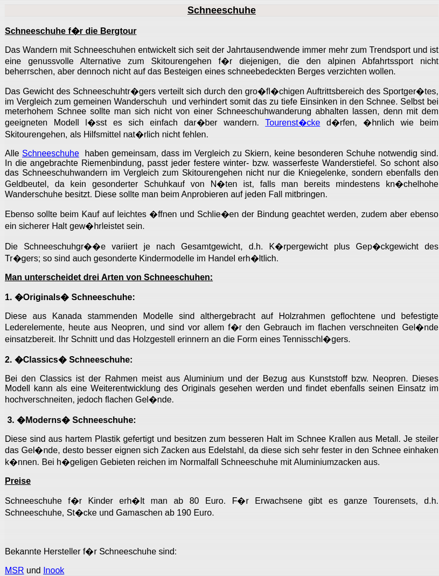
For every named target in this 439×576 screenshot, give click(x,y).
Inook (53, 570)
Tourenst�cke (292, 122)
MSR (14, 570)
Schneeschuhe (50, 153)
